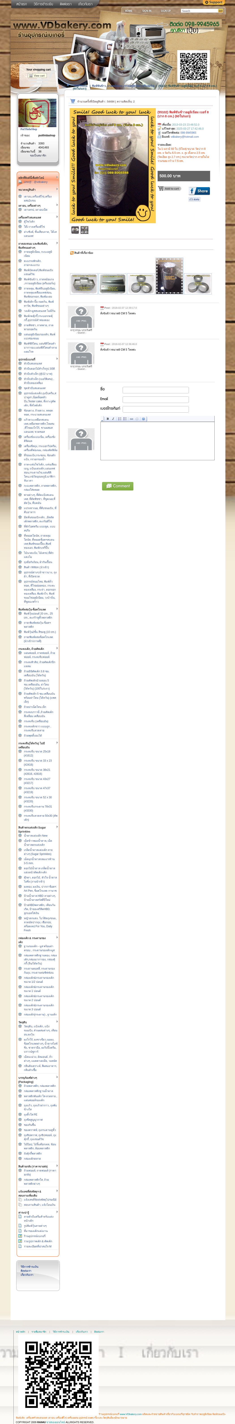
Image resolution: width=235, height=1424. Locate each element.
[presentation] (135, 470)
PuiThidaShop (29, 129)
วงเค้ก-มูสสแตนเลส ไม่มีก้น (39, 311)
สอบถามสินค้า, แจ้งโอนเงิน (40, 1204)
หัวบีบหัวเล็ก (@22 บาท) (38, 373)
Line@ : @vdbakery (36, 182)
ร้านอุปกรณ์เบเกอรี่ (34, 1236)
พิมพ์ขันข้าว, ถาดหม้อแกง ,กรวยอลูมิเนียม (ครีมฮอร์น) (123, 86)
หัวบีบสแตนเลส (33, 363)
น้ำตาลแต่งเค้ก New (35, 835)
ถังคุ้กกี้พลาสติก (33, 1153)
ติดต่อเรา (26, 1270)
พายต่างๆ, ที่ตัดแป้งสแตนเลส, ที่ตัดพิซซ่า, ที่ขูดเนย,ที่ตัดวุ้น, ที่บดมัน (40, 499)
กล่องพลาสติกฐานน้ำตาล (38, 1091)
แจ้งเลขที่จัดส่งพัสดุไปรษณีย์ (40, 1199)
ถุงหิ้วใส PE (30, 1114)
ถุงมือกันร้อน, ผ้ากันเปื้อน (38, 562)
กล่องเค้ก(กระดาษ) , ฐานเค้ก (40, 1014)
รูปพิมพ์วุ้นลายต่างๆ (35, 1225)
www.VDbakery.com (131, 1414)
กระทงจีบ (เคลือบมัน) (36, 721)
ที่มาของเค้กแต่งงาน (36, 1231)
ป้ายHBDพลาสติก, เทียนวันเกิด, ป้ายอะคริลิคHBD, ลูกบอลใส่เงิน (39, 909)
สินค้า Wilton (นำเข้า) (36, 567)
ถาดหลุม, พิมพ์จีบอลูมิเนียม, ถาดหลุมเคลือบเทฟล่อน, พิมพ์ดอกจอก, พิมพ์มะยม (40, 292)
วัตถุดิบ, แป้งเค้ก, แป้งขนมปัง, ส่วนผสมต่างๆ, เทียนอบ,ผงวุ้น (40, 1030)
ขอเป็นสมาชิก (38, 155)
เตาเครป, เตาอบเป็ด (36, 209)
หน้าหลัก (20, 1331)
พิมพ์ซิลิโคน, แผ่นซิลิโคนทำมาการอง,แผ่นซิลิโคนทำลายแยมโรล (40, 347)
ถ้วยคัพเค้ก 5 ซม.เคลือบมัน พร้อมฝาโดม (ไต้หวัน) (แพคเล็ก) (40, 697)
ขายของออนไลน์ (55, 1422)
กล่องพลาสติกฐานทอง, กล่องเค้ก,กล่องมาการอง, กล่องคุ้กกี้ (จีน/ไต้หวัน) (40, 959)
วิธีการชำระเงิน (29, 1266)
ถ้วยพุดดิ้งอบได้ (33, 735)
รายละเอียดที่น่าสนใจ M (37, 1246)
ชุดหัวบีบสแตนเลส (34, 388)
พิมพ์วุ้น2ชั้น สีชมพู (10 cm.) (40, 632)
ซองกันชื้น (30, 1124)
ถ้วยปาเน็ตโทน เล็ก (35, 707)
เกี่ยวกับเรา (27, 1274)
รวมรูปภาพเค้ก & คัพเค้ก (38, 1241)
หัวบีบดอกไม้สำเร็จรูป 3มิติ (39, 368)
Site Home (81, 86)
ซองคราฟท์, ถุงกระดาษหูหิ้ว (40, 1130)
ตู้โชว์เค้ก (29, 221)
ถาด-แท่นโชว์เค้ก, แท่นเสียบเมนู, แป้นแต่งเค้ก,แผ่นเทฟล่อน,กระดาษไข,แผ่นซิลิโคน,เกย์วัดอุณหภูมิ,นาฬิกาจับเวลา (40, 472)
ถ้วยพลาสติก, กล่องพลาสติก (40, 1086)
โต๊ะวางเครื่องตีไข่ (34, 226)
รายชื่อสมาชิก (39, 1331)
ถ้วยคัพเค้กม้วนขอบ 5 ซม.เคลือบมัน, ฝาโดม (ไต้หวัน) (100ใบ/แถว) (37, 684)
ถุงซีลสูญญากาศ (33, 1119)
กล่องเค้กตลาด (32, 1158)
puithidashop (46, 135)
